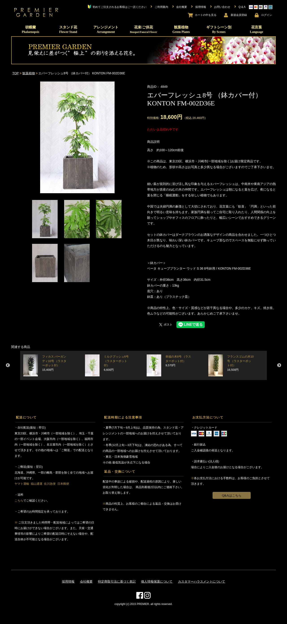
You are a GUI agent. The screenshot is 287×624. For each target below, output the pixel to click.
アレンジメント (105, 29)
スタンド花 (68, 29)
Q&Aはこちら (231, 495)
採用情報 (68, 581)
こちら (19, 500)
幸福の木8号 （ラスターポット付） (178, 361)
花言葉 (256, 29)
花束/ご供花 (143, 29)
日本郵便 (63, 483)
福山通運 (36, 483)
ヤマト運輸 (22, 483)
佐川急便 (50, 483)
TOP (15, 73)
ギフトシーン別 (218, 29)
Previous (8, 365)
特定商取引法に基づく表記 (117, 581)
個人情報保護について (156, 581)
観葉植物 (181, 29)
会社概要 (86, 581)
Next (279, 365)
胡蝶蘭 (30, 29)
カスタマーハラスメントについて (201, 581)
